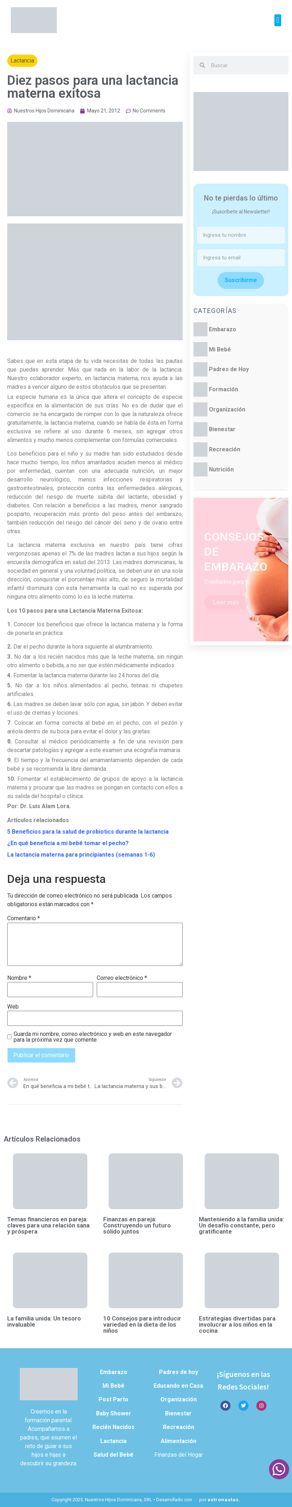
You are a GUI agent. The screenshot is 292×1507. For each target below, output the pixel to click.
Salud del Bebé (113, 1454)
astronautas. (224, 1499)
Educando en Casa (178, 1385)
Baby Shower (113, 1413)
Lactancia (22, 60)
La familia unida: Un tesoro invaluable (44, 1321)
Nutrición (221, 469)
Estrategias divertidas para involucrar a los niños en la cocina (237, 1324)
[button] (277, 20)
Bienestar (222, 429)
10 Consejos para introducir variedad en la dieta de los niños (142, 1324)
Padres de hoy (178, 1372)
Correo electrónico (122, 978)
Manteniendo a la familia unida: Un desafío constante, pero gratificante (241, 1225)
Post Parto (113, 1399)
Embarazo (222, 329)
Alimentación (178, 1441)
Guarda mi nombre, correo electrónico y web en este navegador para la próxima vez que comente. (93, 1037)
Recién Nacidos (113, 1427)
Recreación (224, 449)
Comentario (23, 918)
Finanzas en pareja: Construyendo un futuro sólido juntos (137, 1225)
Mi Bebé (220, 349)
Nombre (19, 978)
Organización (227, 409)
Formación (223, 389)
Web (13, 1007)
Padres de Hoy (229, 369)
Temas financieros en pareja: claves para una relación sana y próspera (48, 1225)
